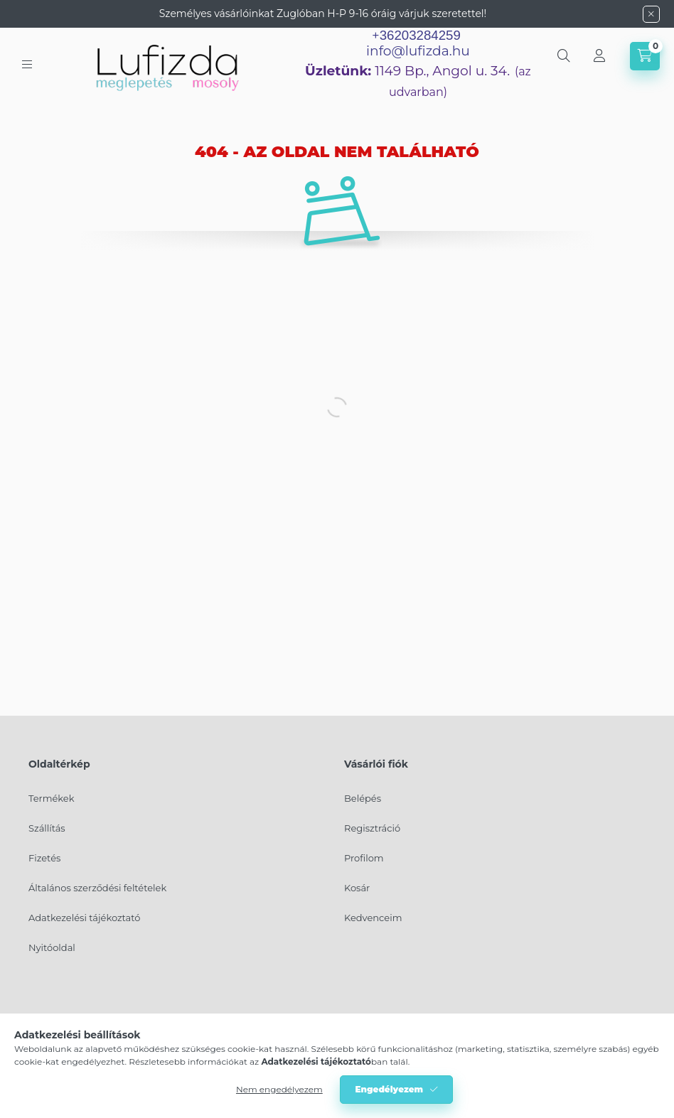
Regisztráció (372, 828)
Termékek (51, 798)
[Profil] (599, 56)
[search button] (564, 56)
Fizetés (44, 858)
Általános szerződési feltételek (97, 887)
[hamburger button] (27, 64)
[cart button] (645, 56)
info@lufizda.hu (418, 51)
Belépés (362, 798)
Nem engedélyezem (279, 1089)
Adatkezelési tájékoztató (84, 917)
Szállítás (46, 828)
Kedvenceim (373, 917)
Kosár (357, 887)
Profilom (364, 858)
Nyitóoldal (51, 947)
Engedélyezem (389, 1089)
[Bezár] (651, 14)
